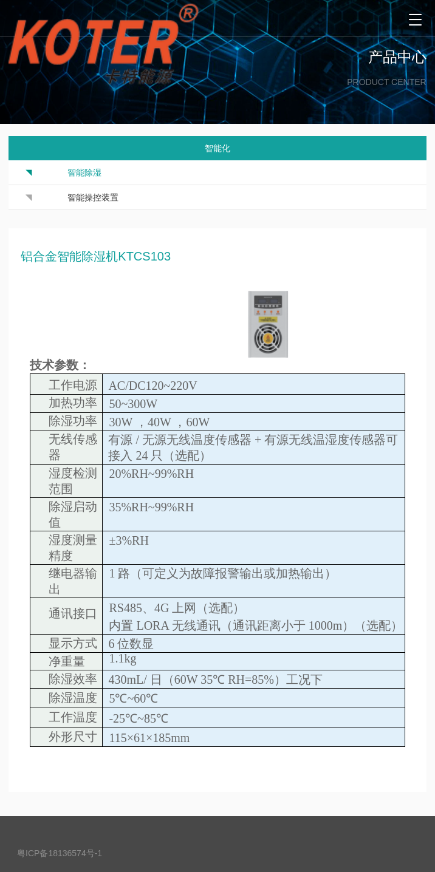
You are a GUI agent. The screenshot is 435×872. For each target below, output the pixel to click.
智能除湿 (84, 172)
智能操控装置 (92, 197)
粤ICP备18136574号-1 (59, 853)
